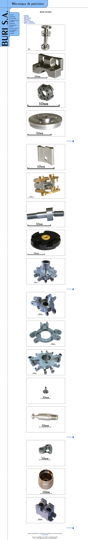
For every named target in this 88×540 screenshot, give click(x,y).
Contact (12, 33)
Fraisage (26, 15)
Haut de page (69, 527)
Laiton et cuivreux (28, 21)
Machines (12, 23)
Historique (12, 16)
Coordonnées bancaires (13, 31)
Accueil (12, 14)
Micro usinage (27, 18)
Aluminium (27, 19)
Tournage (26, 16)
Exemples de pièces (13, 26)
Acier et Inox (27, 20)
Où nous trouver (14, 28)
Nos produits (13, 18)
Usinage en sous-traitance (14, 21)
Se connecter (45, 534)
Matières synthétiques (29, 23)
